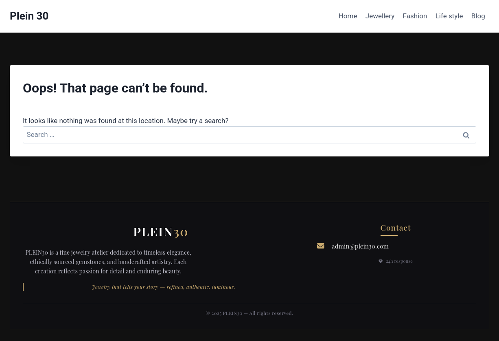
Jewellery (379, 16)
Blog (478, 16)
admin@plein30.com (360, 246)
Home (348, 16)
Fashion (415, 16)
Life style (449, 16)
